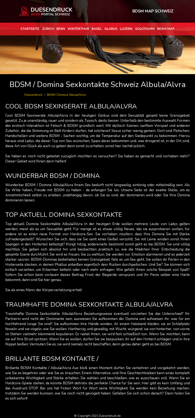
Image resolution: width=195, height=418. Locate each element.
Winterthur (78, 29)
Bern (60, 29)
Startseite (30, 29)
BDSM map (165, 29)
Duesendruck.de (110, 416)
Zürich (48, 29)
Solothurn (145, 29)
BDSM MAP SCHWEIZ (152, 11)
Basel (97, 29)
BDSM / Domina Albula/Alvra (66, 95)
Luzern (126, 29)
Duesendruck (33, 95)
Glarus (110, 29)
